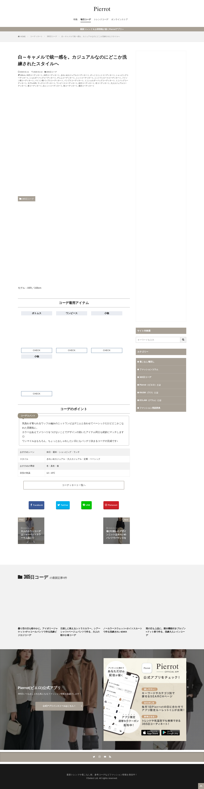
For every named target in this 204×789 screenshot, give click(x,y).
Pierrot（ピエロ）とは (150, 385)
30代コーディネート (34, 75)
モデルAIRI (32, 83)
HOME (23, 37)
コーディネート (36, 36)
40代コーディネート (52, 75)
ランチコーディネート (46, 83)
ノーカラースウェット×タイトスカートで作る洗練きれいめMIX (122, 630)
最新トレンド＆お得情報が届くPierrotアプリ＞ (102, 29)
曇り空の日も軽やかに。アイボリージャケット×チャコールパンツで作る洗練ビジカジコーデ (38, 631)
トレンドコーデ (101, 19)
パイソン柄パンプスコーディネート (49, 81)
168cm (22, 75)
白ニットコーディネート (52, 86)
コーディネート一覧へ (74, 485)
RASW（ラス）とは (149, 392)
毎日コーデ (86, 19)
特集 (75, 19)
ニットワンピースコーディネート (107, 78)
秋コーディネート (70, 86)
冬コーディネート (102, 83)
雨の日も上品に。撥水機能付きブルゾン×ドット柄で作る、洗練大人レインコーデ (166, 631)
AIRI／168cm (34, 288)
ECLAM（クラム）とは (150, 400)
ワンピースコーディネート (67, 83)
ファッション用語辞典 (150, 408)
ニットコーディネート (85, 78)
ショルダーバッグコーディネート (42, 78)
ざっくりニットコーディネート (102, 75)
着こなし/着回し (147, 362)
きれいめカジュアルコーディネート (75, 75)
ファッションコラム (149, 369)
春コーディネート (35, 86)
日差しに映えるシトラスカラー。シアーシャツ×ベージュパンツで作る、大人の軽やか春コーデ (80, 631)
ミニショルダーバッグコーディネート (100, 81)
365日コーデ (52, 36)
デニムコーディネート (66, 78)
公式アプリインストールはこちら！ (59, 706)
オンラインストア (119, 19)
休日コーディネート (86, 83)
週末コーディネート (86, 86)
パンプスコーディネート (74, 81)
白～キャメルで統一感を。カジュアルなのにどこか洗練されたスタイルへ (90, 36)
